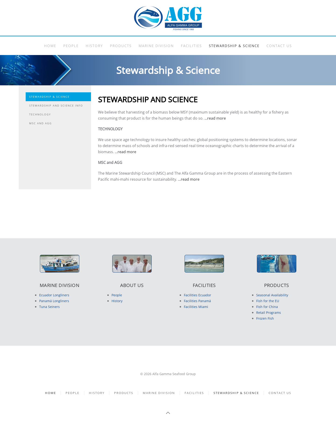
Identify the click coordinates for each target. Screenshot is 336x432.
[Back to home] (168, 18)
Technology (40, 114)
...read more (215, 118)
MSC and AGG (40, 123)
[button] (168, 413)
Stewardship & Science (234, 45)
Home (50, 45)
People (71, 45)
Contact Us (279, 45)
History (94, 45)
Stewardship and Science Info (56, 105)
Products (121, 45)
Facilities (191, 45)
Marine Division (156, 45)
